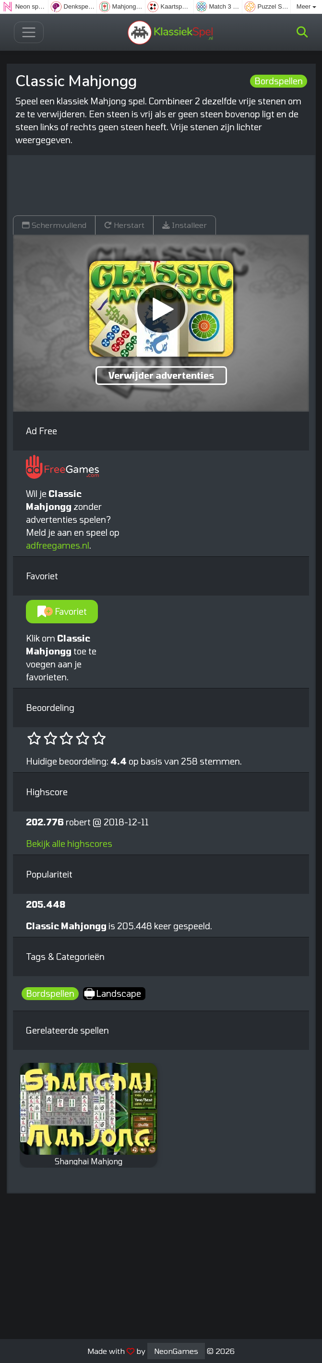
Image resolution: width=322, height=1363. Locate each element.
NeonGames (176, 1350)
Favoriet (62, 611)
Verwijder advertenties (161, 375)
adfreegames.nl (57, 545)
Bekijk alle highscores (69, 843)
